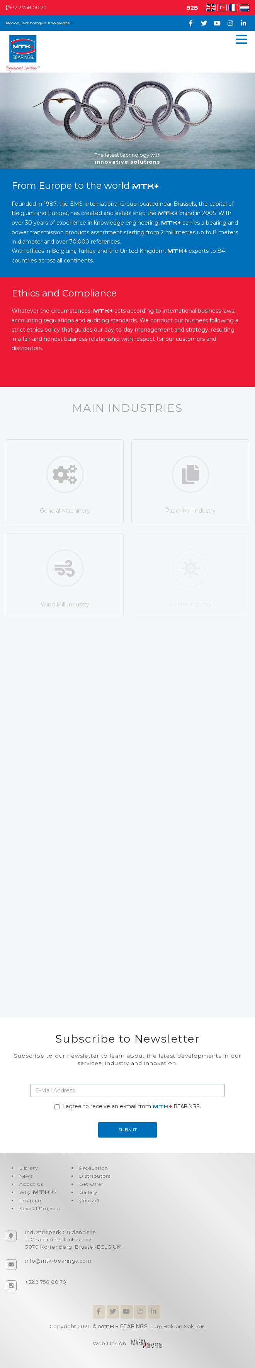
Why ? (38, 1192)
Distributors (94, 1176)
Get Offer (91, 1184)
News (26, 1176)
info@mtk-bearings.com (58, 1261)
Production (93, 1168)
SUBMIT (127, 1130)
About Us (31, 1184)
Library (28, 1168)
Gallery (88, 1192)
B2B (192, 8)
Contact (89, 1200)
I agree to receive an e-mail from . (127, 1106)
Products (30, 1200)
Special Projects (39, 1208)
